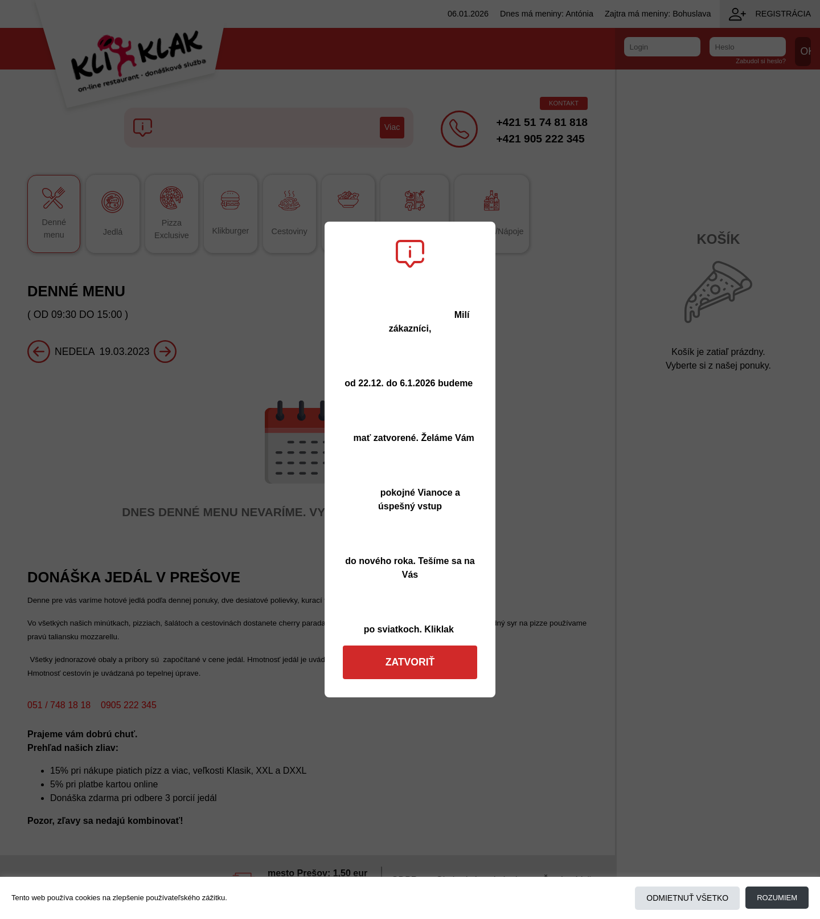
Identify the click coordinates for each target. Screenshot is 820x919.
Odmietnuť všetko (687, 897)
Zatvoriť (410, 662)
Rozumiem (777, 897)
